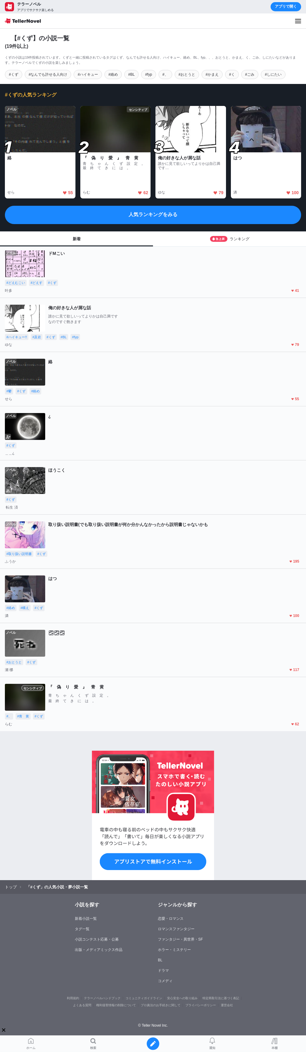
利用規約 (73, 998)
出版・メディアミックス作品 (98, 950)
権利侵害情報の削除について (116, 1005)
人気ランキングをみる (153, 214)
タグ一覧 (82, 929)
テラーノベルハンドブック (102, 998)
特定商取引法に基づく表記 (220, 998)
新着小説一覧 (86, 918)
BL (160, 960)
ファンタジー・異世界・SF (180, 939)
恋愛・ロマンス (171, 918)
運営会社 (227, 1005)
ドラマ (163, 970)
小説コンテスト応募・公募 (97, 939)
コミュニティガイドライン (144, 998)
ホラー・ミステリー (174, 950)
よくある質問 (82, 1005)
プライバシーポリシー (200, 1005)
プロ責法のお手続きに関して (160, 1005)
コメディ (165, 981)
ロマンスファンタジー (176, 929)
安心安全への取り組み (182, 998)
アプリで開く (286, 6)
